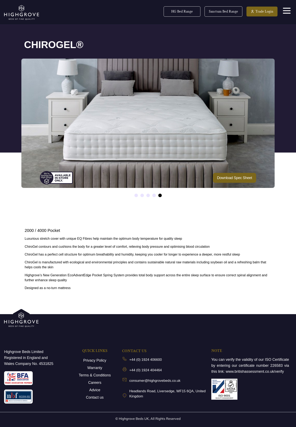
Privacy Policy (94, 360)
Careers (94, 383)
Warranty (94, 368)
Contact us (95, 397)
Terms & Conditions (95, 375)
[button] (136, 195)
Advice (94, 390)
